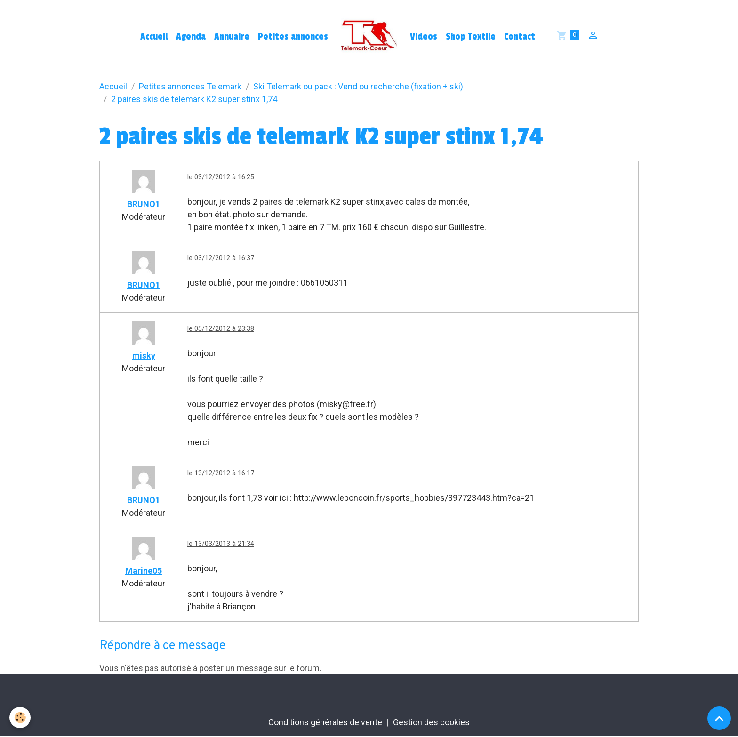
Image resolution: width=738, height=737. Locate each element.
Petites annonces (293, 36)
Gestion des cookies (431, 722)
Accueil (154, 36)
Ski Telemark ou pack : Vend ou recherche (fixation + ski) (358, 86)
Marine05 (143, 571)
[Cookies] (20, 717)
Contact (519, 36)
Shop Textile (471, 36)
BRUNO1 (143, 204)
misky (143, 355)
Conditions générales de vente (325, 722)
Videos (423, 36)
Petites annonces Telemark (190, 86)
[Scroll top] (719, 718)
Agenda (191, 36)
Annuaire (231, 36)
